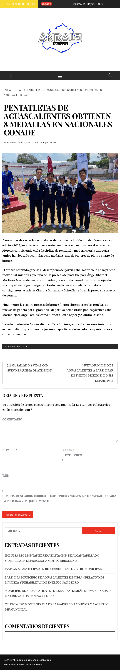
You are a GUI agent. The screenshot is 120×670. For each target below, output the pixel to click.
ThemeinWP (18, 664)
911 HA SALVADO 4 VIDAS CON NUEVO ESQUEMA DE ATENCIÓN (29, 368)
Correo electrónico (69, 455)
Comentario (12, 419)
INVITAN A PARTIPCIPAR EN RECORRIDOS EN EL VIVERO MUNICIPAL (53, 569)
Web (5, 475)
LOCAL (24, 346)
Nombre (10, 450)
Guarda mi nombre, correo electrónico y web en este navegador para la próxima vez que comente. (59, 498)
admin (53, 142)
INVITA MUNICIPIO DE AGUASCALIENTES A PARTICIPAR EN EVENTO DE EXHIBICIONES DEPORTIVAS (90, 373)
